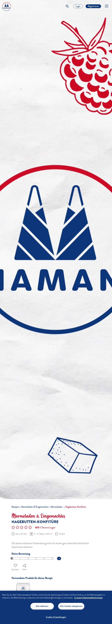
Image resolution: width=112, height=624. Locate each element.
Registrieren (93, 6)
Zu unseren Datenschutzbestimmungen (88, 598)
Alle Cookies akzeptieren (71, 606)
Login (77, 6)
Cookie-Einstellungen (56, 617)
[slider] (12, 558)
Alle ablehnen (42, 606)
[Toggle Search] (67, 6)
